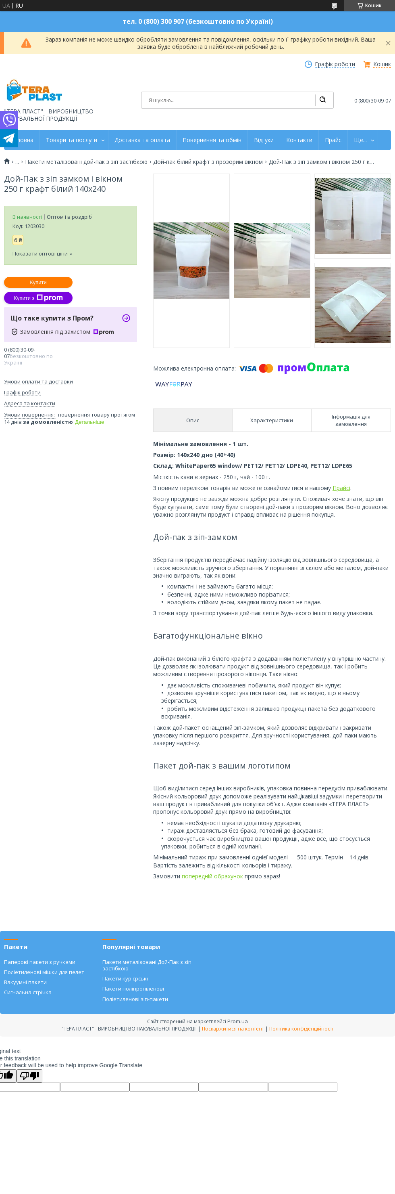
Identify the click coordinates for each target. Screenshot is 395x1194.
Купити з (38, 298)
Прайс (333, 140)
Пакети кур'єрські (125, 978)
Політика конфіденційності (301, 1028)
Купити (38, 282)
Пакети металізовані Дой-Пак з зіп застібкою (146, 965)
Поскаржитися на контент (233, 1028)
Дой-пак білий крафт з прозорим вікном (208, 161)
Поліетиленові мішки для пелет (44, 972)
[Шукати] (322, 100)
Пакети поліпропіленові (133, 988)
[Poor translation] (29, 1076)
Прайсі (341, 488)
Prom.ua (237, 1021)
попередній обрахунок (212, 876)
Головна (21, 140)
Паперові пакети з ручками (39, 962)
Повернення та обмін (212, 140)
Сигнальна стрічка (28, 992)
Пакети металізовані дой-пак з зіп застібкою (86, 161)
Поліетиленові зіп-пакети (135, 999)
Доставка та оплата (142, 140)
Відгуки (264, 140)
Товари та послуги (71, 140)
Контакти (299, 140)
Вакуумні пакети (25, 982)
